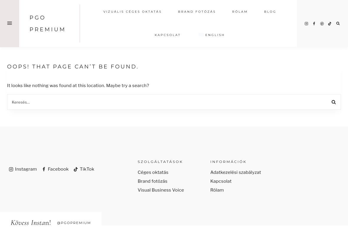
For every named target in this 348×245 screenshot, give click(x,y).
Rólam (217, 190)
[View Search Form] (338, 23)
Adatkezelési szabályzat (235, 172)
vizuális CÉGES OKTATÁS (132, 12)
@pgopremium (74, 223)
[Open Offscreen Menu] (9, 23)
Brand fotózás (152, 181)
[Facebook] (314, 23)
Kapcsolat (168, 35)
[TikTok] (329, 23)
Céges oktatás (153, 172)
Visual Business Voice (161, 190)
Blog (270, 12)
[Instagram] (306, 23)
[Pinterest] (322, 23)
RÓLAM (240, 12)
